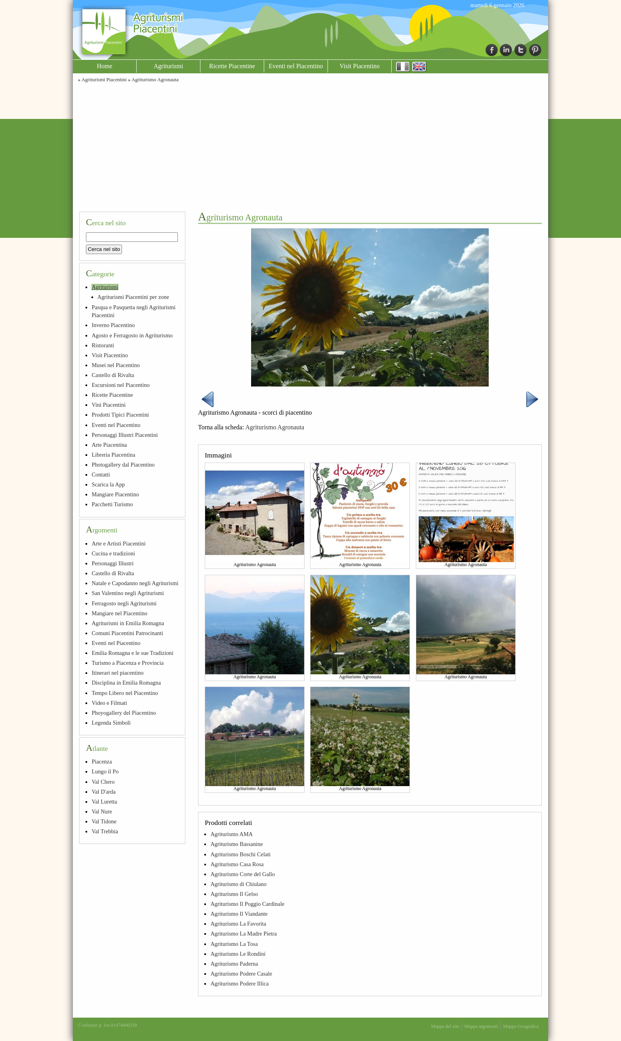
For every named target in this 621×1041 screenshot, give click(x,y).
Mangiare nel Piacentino (119, 613)
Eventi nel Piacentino (296, 66)
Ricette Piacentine (232, 66)
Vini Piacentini (108, 405)
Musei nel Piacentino (115, 365)
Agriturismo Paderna (234, 964)
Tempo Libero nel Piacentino (124, 693)
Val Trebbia (104, 831)
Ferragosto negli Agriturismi (123, 603)
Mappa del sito (445, 1026)
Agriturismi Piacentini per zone (133, 297)
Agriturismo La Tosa (233, 944)
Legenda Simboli (111, 723)
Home (104, 66)
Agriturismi (168, 66)
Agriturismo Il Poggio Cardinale (247, 904)
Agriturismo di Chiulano (238, 884)
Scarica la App (108, 484)
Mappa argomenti (481, 1026)
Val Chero (102, 782)
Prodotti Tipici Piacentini (120, 414)
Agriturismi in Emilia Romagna (127, 623)
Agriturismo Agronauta (155, 79)
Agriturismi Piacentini (104, 79)
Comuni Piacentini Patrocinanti (127, 633)
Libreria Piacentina (113, 455)
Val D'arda (103, 791)
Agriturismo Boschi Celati (240, 854)
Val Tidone (103, 821)
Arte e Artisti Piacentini (118, 543)
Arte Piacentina (109, 445)
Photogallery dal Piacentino (122, 464)
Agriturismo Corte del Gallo (242, 874)
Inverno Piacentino (113, 325)
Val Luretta (104, 801)
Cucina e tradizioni (113, 553)
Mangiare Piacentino (115, 494)
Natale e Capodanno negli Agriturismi (134, 583)
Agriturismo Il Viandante (238, 914)
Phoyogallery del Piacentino (123, 713)
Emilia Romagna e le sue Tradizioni (132, 653)
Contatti (100, 474)
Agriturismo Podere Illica (239, 983)
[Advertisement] (310, 145)
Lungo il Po (104, 771)
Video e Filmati (109, 703)
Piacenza (101, 761)
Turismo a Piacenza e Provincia (127, 663)
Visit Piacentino (359, 66)
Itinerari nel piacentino (117, 673)
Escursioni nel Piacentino (120, 385)
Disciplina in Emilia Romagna (126, 682)
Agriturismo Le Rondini (237, 954)
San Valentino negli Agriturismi (127, 593)
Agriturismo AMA (231, 834)
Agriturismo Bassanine (236, 844)
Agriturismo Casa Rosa (236, 864)
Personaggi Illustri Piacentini (124, 435)
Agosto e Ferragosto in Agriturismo (132, 335)
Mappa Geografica (521, 1026)
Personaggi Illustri (112, 563)
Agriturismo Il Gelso (234, 894)
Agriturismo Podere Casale (241, 973)
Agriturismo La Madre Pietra (243, 933)
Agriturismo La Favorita (238, 923)
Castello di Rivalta (112, 375)
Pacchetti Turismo (112, 504)
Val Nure (101, 811)
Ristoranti (102, 345)
